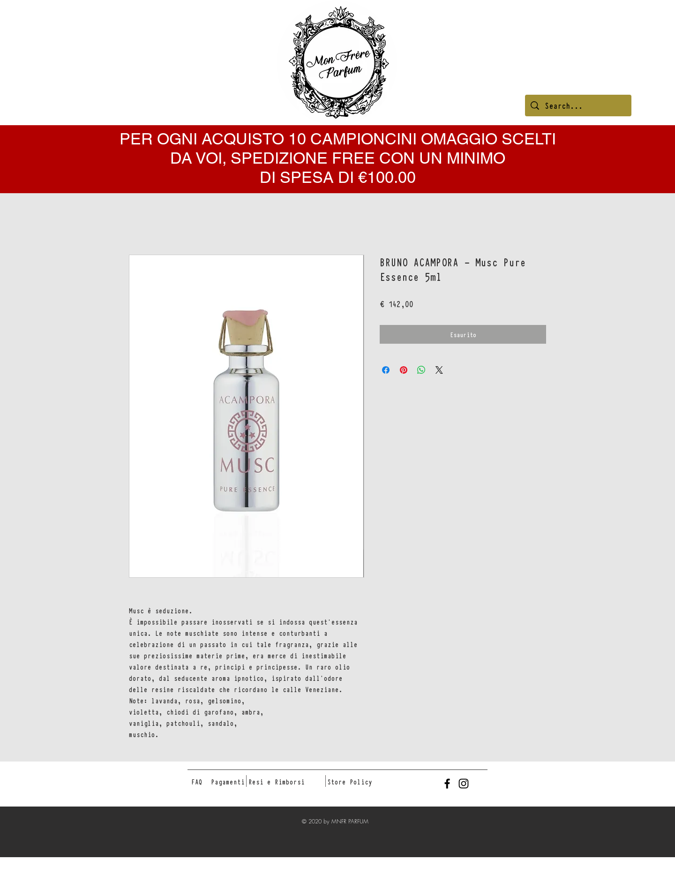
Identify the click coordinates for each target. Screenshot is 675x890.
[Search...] (578, 105)
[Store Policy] (349, 781)
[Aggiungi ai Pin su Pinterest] (403, 370)
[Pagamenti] (228, 781)
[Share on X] (439, 370)
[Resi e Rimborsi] (276, 781)
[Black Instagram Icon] (463, 783)
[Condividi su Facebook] (385, 370)
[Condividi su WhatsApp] (421, 370)
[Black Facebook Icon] (447, 783)
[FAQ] (197, 781)
